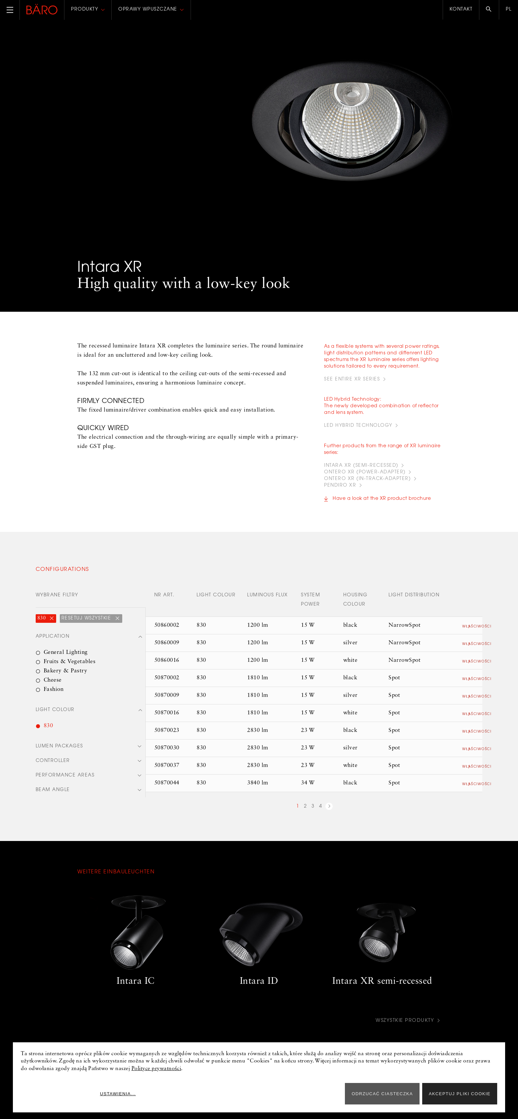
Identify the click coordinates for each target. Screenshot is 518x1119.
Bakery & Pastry (66, 676)
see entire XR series (352, 379)
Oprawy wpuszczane (147, 9)
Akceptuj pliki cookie (460, 1093)
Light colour (55, 715)
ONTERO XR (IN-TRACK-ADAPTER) (367, 484)
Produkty (84, 9)
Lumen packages (59, 752)
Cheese (53, 685)
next (329, 812)
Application (53, 642)
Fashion (54, 695)
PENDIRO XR (340, 490)
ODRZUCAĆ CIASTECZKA (382, 1093)
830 (42, 623)
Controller (53, 767)
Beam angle (53, 797)
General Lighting (66, 657)
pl (508, 9)
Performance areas (65, 782)
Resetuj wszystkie (87, 623)
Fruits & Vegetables (70, 667)
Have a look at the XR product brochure (382, 503)
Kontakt (461, 9)
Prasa (85, 1113)
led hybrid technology (358, 428)
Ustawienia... (318, 1093)
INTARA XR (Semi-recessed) (361, 470)
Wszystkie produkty (403, 1025)
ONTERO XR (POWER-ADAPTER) (365, 477)
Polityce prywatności (156, 1068)
